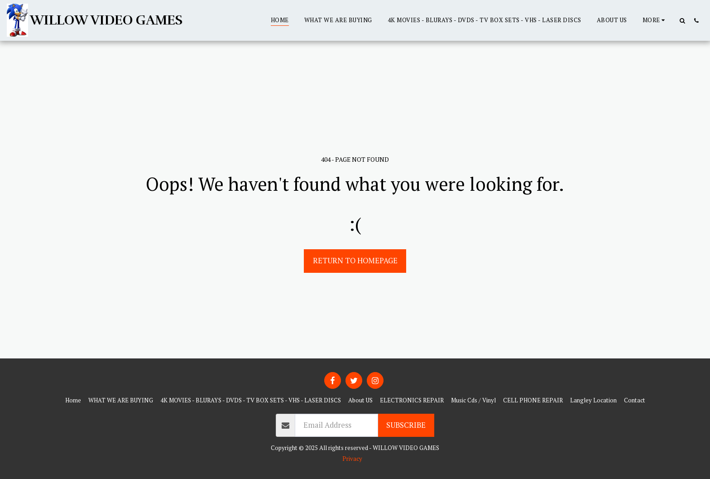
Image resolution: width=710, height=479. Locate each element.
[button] (682, 20)
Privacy (352, 459)
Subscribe (406, 425)
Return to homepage (355, 261)
